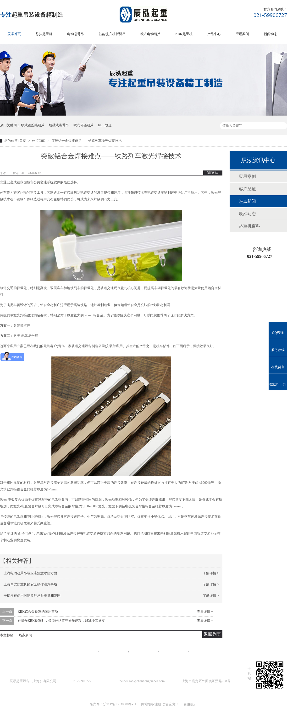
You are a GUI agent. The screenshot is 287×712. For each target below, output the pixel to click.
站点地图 (173, 651)
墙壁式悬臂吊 (59, 125)
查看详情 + (205, 611)
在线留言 (203, 651)
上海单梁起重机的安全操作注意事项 (30, 584)
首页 (23, 141)
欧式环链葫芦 (83, 125)
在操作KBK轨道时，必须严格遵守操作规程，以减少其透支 (61, 620)
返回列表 (213, 173)
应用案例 (242, 34)
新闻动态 (270, 34)
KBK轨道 (105, 125)
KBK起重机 (184, 34)
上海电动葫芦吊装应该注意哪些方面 (30, 573)
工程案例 (143, 651)
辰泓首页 (14, 34)
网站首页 (83, 651)
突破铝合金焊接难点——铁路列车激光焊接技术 (86, 141)
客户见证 (247, 188)
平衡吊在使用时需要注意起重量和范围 (32, 595)
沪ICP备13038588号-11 (119, 704)
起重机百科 (249, 226)
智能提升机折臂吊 (112, 34)
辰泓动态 (247, 213)
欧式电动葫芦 (150, 34)
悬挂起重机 (44, 34)
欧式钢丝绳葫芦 (32, 125)
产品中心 (214, 34)
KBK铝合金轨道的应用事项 (38, 611)
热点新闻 (39, 141)
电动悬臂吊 (75, 34)
